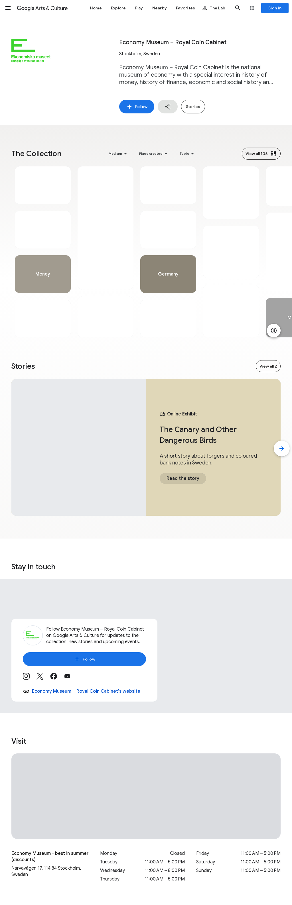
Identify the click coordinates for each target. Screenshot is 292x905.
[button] (8, 8)
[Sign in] (275, 8)
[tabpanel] (42, 251)
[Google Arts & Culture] (42, 8)
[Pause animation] (274, 330)
